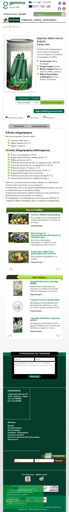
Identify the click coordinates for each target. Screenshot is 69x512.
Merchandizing (14, 430)
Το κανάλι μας (28, 477)
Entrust (44, 509)
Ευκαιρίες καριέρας (16, 435)
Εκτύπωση (35, 117)
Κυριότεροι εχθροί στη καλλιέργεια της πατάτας (43, 252)
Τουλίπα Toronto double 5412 (44, 299)
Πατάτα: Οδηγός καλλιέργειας (45, 214)
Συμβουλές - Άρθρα (31, 20)
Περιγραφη (19, 126)
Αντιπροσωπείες (15, 428)
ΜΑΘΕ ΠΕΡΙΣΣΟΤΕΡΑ (16, 503)
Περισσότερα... (37, 225)
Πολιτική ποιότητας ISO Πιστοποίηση (23, 437)
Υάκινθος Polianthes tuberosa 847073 (45, 319)
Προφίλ (22, 14)
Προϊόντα (14, 20)
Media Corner (41, 477)
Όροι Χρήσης (46, 507)
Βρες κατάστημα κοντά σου (49, 111)
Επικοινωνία (10, 14)
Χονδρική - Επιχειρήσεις (18, 432)
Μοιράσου (50, 117)
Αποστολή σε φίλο (15, 117)
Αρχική (6, 27)
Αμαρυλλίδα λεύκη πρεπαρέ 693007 (44, 282)
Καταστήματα (49, 20)
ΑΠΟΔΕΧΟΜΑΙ (13, 499)
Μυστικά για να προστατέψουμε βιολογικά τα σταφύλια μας (45, 235)
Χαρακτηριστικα (39, 126)
